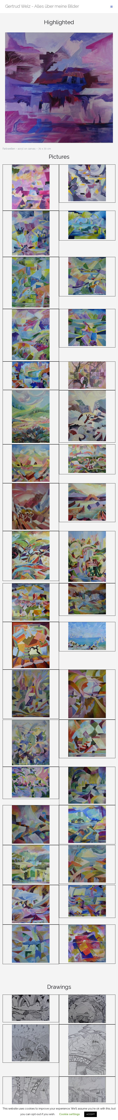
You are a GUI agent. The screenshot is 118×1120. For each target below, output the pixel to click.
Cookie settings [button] (69, 1114)
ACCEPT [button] (90, 1114)
